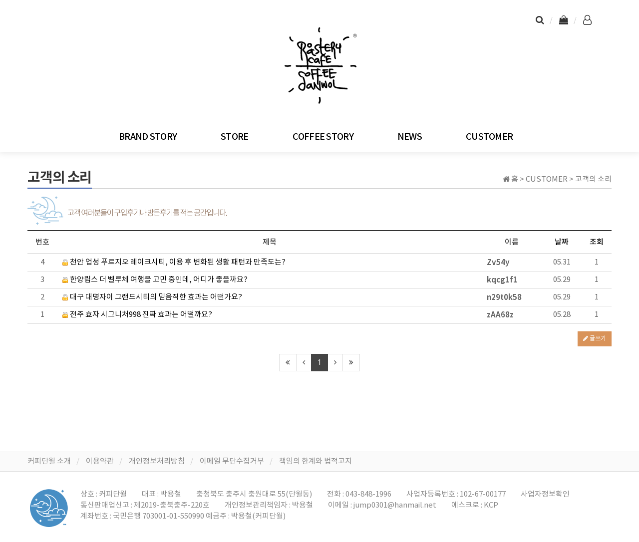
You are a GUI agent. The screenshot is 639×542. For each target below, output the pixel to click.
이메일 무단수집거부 (232, 461)
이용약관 (100, 461)
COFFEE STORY (323, 137)
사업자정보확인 (545, 494)
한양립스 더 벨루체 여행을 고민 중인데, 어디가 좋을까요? (155, 279)
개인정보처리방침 (157, 461)
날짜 (562, 242)
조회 (597, 242)
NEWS (409, 137)
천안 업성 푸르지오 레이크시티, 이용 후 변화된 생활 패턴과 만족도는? (174, 262)
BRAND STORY (148, 137)
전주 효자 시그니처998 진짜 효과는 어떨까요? (137, 314)
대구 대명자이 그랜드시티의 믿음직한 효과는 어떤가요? (152, 297)
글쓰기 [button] (594, 338)
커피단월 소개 (49, 461)
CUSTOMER (489, 137)
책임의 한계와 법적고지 (315, 461)
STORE (234, 137)
